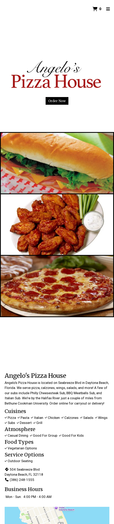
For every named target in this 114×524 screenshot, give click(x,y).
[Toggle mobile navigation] (108, 9)
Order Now (57, 101)
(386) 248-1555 (19, 480)
